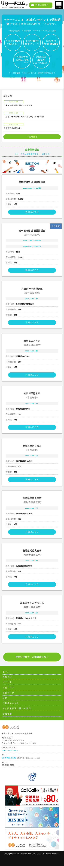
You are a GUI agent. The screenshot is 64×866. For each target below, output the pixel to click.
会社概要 (7, 714)
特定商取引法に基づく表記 (17, 708)
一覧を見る (32, 137)
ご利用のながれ (11, 703)
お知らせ (7, 677)
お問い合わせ (42, 5)
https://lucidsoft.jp (10, 750)
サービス (7, 682)
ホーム (6, 672)
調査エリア (8, 687)
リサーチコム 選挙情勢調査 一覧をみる (32, 154)
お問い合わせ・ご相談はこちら (32, 657)
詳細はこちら (32, 212)
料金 (5, 698)
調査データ (8, 693)
